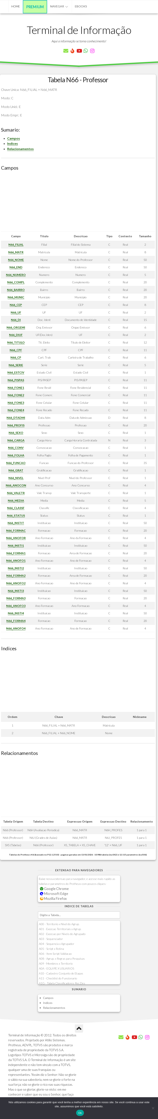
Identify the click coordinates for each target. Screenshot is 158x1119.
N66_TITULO (16, 342)
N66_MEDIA (16, 500)
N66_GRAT (15, 470)
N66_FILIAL (15, 244)
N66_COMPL (15, 282)
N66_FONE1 (16, 387)
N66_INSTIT (16, 523)
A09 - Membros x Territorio (56, 963)
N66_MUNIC (16, 297)
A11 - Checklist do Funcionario (58, 978)
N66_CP (15, 357)
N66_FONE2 (16, 395)
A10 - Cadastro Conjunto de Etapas (61, 973)
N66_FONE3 (16, 402)
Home (15, 6)
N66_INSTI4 (16, 613)
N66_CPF (16, 350)
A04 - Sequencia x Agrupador (56, 943)
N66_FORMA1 (16, 553)
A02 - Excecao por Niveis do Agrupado (62, 934)
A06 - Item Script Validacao (55, 953)
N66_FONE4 (16, 410)
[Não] (153, 1108)
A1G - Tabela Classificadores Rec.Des (62, 983)
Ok (80, 1112)
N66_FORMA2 (16, 575)
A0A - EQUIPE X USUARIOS (56, 968)
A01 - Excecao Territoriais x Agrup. (60, 929)
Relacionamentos (20, 149)
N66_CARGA (15, 440)
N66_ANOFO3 (16, 606)
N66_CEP (16, 305)
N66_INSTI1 (16, 545)
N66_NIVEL (15, 478)
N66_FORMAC (16, 530)
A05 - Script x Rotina (51, 948)
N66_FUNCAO (16, 463)
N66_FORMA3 (16, 598)
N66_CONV (16, 447)
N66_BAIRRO (16, 290)
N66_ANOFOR (16, 538)
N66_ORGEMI (16, 327)
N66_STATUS (16, 515)
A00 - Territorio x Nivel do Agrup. (59, 924)
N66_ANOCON (16, 485)
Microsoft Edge (54, 893)
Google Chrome (54, 888)
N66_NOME (16, 260)
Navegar (57, 6)
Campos (13, 138)
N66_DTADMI (16, 417)
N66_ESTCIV (15, 372)
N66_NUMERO (16, 275)
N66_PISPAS (16, 380)
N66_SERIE (16, 365)
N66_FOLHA (16, 455)
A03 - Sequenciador (51, 939)
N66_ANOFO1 (16, 560)
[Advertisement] (78, 202)
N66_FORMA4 (16, 621)
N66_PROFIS (15, 425)
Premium (35, 7)
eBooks (81, 6)
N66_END (15, 267)
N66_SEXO (16, 432)
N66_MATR (15, 252)
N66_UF (16, 312)
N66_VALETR (16, 493)
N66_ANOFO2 (16, 583)
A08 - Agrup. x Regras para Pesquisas (62, 958)
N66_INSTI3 (16, 590)
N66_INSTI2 (16, 568)
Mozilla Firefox (53, 898)
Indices (12, 143)
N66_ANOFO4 (16, 628)
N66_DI (16, 320)
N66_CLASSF (15, 508)
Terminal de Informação (79, 30)
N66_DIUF (16, 335)
